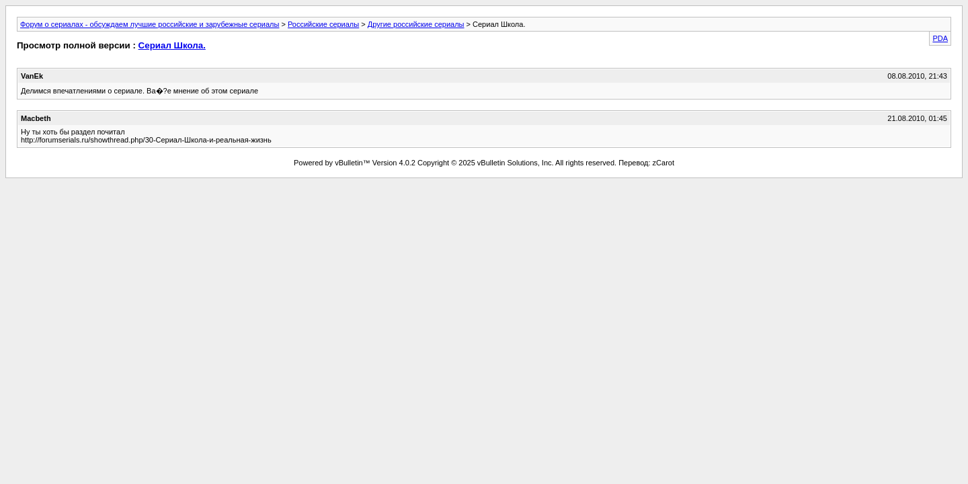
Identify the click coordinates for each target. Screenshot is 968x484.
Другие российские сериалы (416, 24)
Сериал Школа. (172, 45)
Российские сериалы (323, 24)
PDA (940, 38)
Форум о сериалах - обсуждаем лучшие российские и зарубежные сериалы (149, 24)
